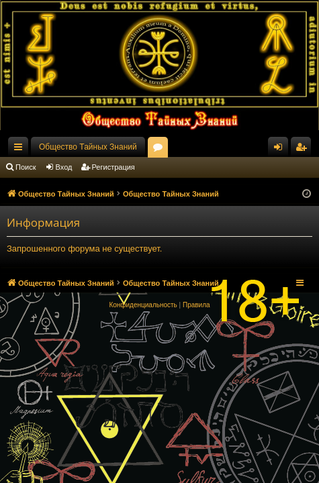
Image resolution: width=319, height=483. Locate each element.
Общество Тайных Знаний (88, 147)
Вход (64, 167)
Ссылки (20, 149)
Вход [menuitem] (281, 149)
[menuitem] (143, 305)
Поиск (25, 167)
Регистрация (113, 167)
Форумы (160, 149)
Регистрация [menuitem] (303, 149)
